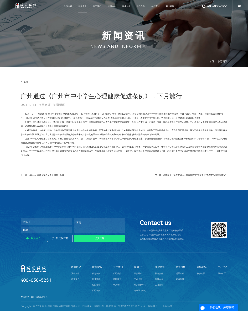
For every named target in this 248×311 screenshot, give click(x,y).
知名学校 (180, 279)
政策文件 (75, 279)
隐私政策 (111, 306)
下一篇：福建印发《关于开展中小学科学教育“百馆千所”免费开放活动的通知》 (191, 175)
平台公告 (138, 279)
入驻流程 (159, 285)
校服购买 (201, 273)
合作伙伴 (180, 267)
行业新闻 (96, 279)
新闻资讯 (97, 267)
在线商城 (201, 267)
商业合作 (160, 267)
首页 (211, 61)
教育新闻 (96, 273)
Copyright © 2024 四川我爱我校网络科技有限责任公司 (50, 306)
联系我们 (117, 285)
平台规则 (138, 273)
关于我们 (118, 267)
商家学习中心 (140, 290)
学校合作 (159, 279)
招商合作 (159, 273)
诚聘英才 (117, 279)
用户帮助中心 (140, 285)
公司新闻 (96, 290)
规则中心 (139, 267)
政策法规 (76, 267)
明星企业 (180, 273)
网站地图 (99, 306)
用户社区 (222, 267)
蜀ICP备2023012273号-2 (131, 306)
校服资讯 (96, 285)
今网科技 (167, 306)
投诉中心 (87, 306)
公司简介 (117, 273)
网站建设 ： (154, 306)
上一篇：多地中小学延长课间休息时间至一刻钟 (42, 175)
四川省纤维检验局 (39, 297)
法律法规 (75, 273)
